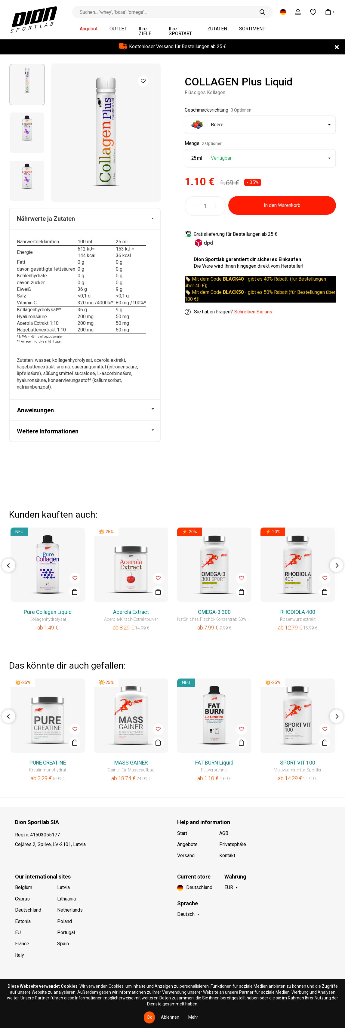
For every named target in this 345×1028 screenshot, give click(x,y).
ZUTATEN (217, 28)
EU (18, 932)
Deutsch (186, 914)
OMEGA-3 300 (214, 612)
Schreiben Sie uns (253, 312)
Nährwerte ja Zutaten (46, 218)
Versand (186, 855)
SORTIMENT (252, 28)
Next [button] (336, 565)
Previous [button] (8, 565)
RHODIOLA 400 (297, 612)
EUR (228, 887)
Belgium (23, 887)
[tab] (85, 218)
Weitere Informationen (48, 431)
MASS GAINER (131, 763)
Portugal (66, 932)
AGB (223, 833)
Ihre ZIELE (145, 31)
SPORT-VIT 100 (297, 763)
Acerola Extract (131, 612)
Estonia (23, 921)
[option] (27, 84)
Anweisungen (35, 410)
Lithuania (66, 899)
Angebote (187, 844)
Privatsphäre (232, 844)
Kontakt (227, 855)
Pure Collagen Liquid (48, 612)
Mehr (193, 1017)
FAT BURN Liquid (214, 763)
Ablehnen (170, 1017)
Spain (63, 943)
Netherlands (70, 910)
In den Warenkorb (282, 205)
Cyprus (22, 899)
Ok (149, 1017)
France (22, 943)
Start (182, 833)
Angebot (88, 28)
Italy (19, 955)
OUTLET (118, 28)
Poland (64, 921)
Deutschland (28, 910)
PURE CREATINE (47, 763)
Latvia (63, 887)
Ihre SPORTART (180, 31)
